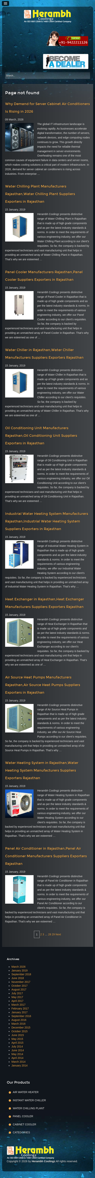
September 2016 (21, 1016)
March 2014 (19, 1061)
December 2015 (21, 1027)
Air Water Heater (26, 1092)
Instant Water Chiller (29, 1100)
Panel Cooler (23, 1116)
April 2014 (18, 1057)
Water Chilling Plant (28, 1108)
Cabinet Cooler (24, 1124)
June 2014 (18, 1050)
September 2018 (21, 974)
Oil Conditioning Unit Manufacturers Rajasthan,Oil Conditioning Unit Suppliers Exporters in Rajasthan (41, 435)
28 (49, 934)
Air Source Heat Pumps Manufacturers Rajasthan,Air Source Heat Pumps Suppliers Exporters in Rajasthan (42, 685)
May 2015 (17, 1038)
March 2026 (19, 966)
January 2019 (20, 970)
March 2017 (19, 1004)
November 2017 (21, 981)
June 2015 (18, 1035)
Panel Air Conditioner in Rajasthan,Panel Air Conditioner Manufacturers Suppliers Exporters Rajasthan (46, 856)
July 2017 (17, 993)
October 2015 (20, 1031)
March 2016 (19, 1023)
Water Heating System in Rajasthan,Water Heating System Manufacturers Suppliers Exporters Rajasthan (41, 770)
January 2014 (20, 1065)
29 (53, 934)
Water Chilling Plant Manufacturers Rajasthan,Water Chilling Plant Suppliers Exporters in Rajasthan (40, 194)
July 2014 (17, 1046)
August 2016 (19, 1019)
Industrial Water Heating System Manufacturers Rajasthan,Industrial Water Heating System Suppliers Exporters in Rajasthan (46, 521)
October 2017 (20, 985)
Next (58, 934)
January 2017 (20, 1012)
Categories (21, 1132)
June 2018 (18, 978)
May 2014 (17, 1054)
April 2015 (18, 1042)
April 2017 (18, 1000)
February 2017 (20, 1008)
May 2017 (17, 997)
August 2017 (19, 989)
